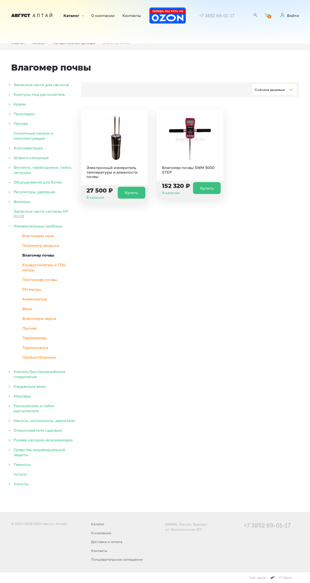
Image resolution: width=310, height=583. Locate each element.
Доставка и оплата (106, 542)
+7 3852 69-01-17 (216, 15)
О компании (103, 15)
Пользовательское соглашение (117, 559)
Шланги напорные (31, 157)
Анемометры (34, 299)
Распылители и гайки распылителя (34, 408)
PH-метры (31, 289)
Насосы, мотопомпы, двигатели (44, 420)
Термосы (22, 464)
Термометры (34, 337)
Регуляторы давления (34, 191)
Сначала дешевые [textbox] (270, 90)
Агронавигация (28, 148)
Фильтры (22, 201)
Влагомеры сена (38, 235)
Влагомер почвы (38, 255)
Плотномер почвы (39, 279)
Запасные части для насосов (41, 84)
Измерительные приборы (38, 226)
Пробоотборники (39, 357)
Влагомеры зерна (39, 318)
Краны (20, 104)
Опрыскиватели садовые (38, 430)
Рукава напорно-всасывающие (43, 439)
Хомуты (21, 483)
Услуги (20, 474)
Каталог (71, 15)
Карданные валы (30, 386)
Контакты (131, 15)
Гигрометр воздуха (40, 245)
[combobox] (274, 89)
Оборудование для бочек (38, 182)
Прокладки (24, 113)
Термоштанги (35, 347)
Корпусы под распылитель (39, 94)
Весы (27, 308)
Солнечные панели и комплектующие (33, 136)
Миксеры (22, 396)
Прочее (21, 123)
